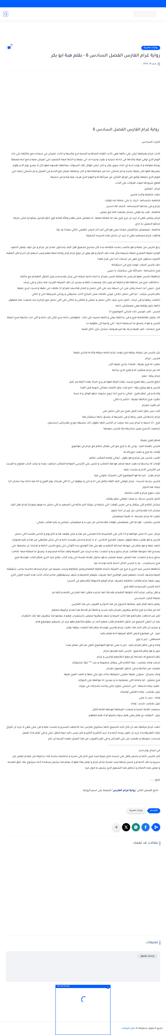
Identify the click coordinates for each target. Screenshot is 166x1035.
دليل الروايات (128, 1028)
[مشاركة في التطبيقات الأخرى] (116, 827)
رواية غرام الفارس (124, 790)
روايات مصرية (151, 48)
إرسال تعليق (147, 956)
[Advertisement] (83, 34)
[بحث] (5, 14)
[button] (146, 827)
